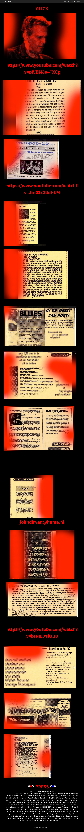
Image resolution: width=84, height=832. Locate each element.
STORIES (78, 1)
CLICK (42, 9)
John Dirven (8, 1)
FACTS (69, 1)
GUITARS (73, 1)
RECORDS (65, 1)
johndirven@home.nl (42, 522)
